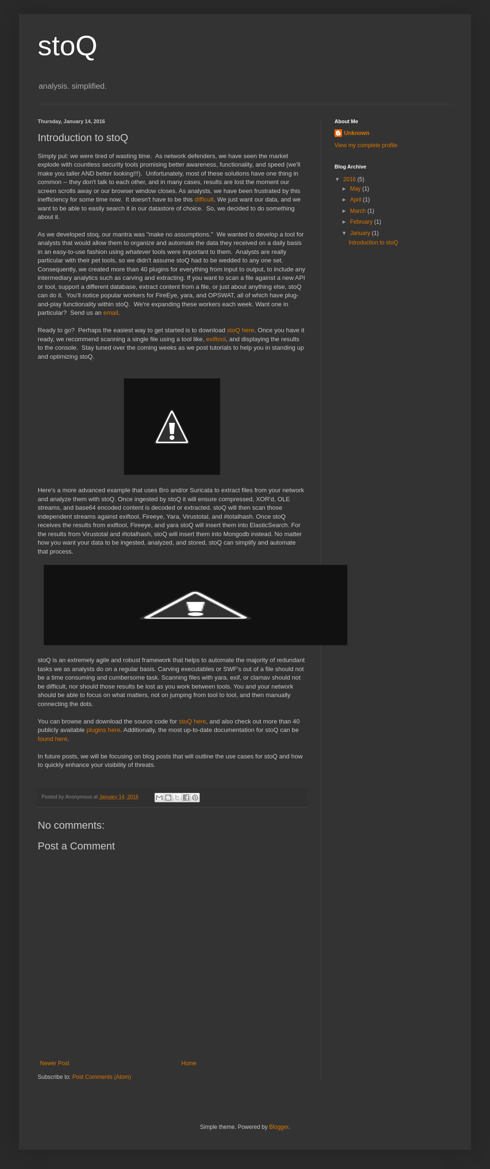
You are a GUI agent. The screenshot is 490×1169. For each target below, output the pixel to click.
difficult (204, 199)
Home (188, 1063)
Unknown (356, 133)
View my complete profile (366, 145)
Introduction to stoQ (373, 242)
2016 (350, 179)
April (356, 199)
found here (52, 738)
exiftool (216, 339)
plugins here (103, 729)
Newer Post (54, 1063)
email (110, 312)
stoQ (68, 45)
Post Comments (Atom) (101, 1077)
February (362, 222)
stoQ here (240, 330)
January (361, 233)
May (356, 188)
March (359, 211)
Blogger (278, 1127)
